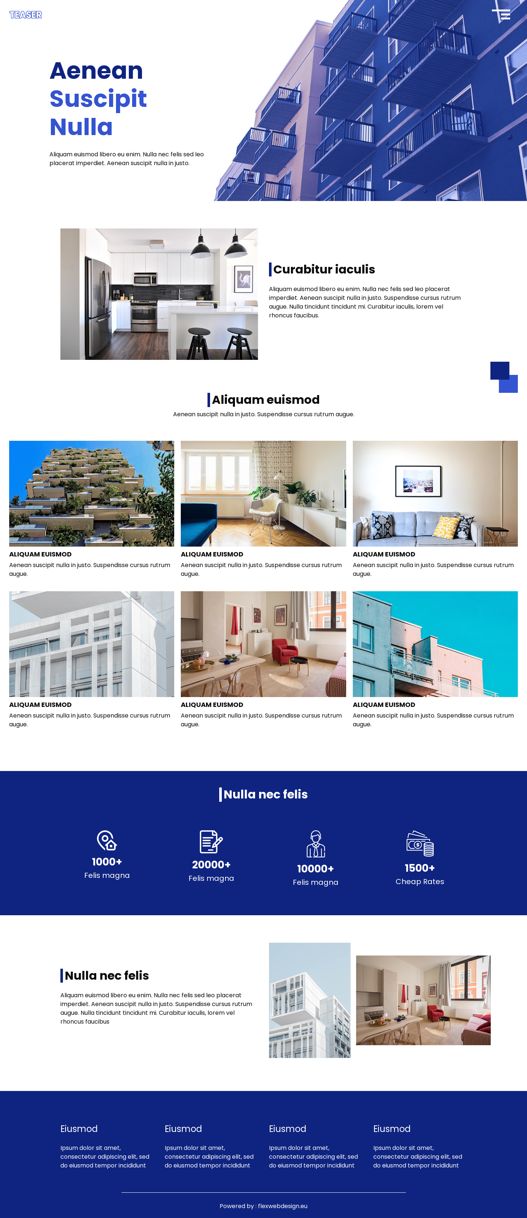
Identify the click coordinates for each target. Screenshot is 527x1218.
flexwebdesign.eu (282, 1206)
